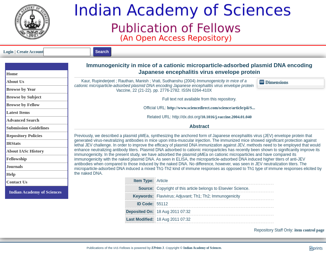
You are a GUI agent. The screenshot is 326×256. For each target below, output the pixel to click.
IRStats (13, 143)
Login (8, 51)
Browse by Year (21, 89)
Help (10, 174)
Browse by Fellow (23, 104)
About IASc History (25, 151)
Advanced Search (22, 120)
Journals (14, 166)
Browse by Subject (23, 96)
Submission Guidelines (27, 127)
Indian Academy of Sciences (35, 192)
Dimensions (273, 82)
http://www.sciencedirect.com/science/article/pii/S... (211, 107)
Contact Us (16, 181)
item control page (309, 230)
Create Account (30, 51)
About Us (15, 81)
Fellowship (16, 158)
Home (12, 73)
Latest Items (18, 112)
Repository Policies (24, 135)
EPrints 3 (158, 248)
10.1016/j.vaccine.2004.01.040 (226, 117)
